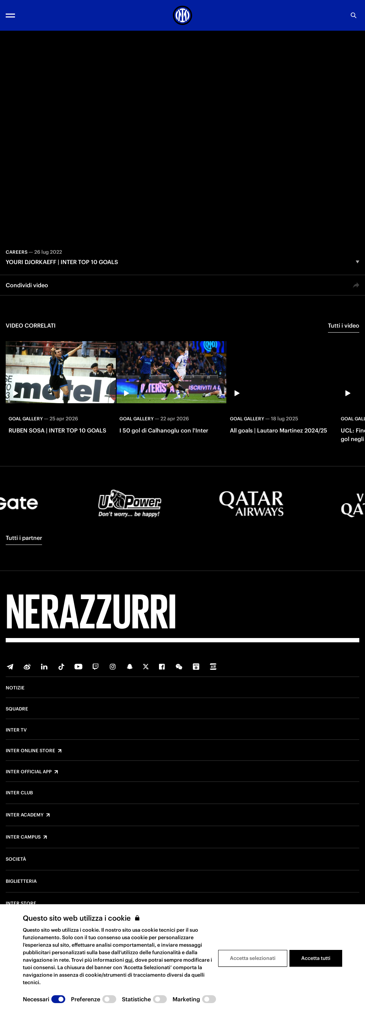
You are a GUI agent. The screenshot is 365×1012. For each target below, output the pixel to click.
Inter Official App (29, 772)
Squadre (17, 709)
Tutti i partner (24, 537)
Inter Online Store (30, 751)
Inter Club (19, 793)
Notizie (15, 688)
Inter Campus (23, 837)
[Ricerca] (353, 15)
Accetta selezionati (253, 958)
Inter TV (16, 730)
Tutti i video (343, 325)
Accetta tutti (315, 958)
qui (129, 960)
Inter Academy (24, 815)
